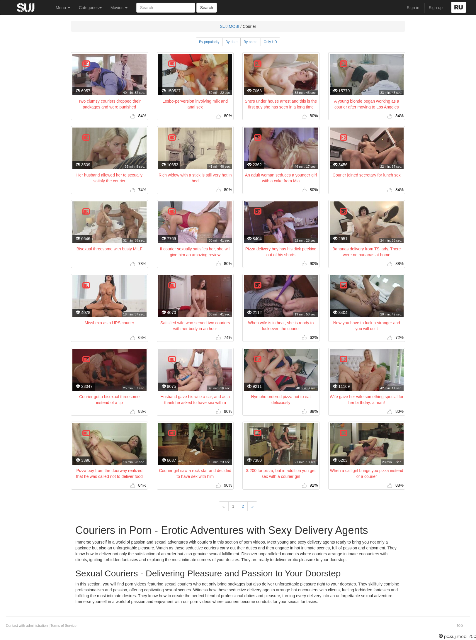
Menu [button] (63, 7)
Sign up (436, 7)
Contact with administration (27, 626)
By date (231, 42)
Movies (118, 7)
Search (206, 7)
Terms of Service (63, 626)
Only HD (270, 42)
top (460, 625)
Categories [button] (90, 7)
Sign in (413, 7)
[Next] (252, 506)
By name (250, 42)
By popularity (209, 42)
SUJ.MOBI (229, 26)
